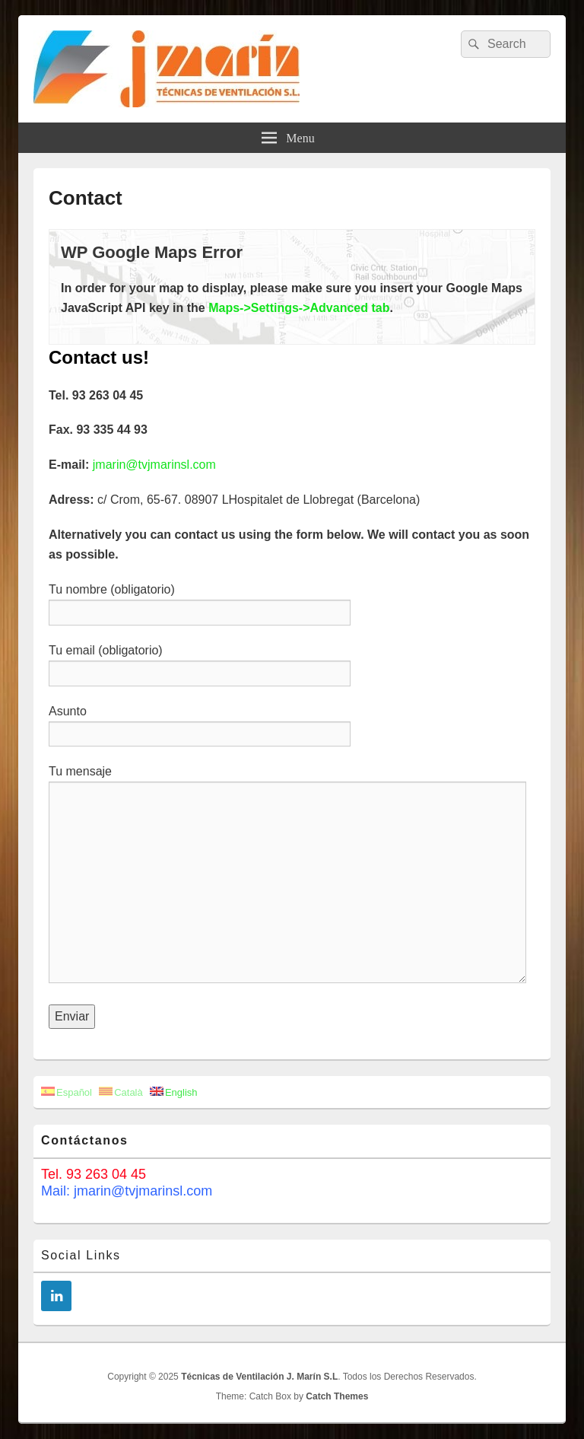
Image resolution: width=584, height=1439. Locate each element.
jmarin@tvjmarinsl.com (154, 464)
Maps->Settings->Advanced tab (298, 307)
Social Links (81, 1255)
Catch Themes (337, 1396)
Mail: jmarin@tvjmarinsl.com (126, 1191)
